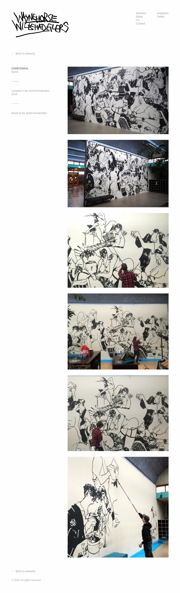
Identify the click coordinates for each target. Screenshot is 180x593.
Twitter (161, 16)
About (139, 16)
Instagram (163, 13)
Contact (140, 23)
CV (137, 20)
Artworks (141, 13)
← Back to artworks (23, 53)
